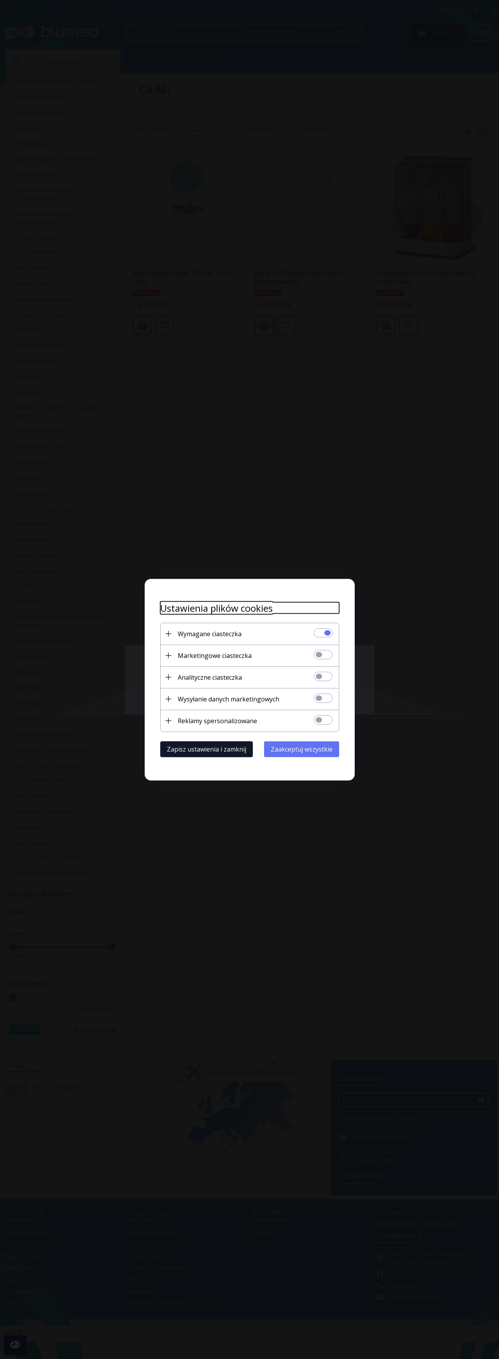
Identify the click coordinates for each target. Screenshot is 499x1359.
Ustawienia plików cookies (216, 607)
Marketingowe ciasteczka (215, 655)
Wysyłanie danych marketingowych (228, 698)
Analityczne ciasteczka (210, 677)
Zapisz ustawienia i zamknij (206, 749)
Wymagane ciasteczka (210, 633)
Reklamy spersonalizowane (217, 720)
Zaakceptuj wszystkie (302, 749)
